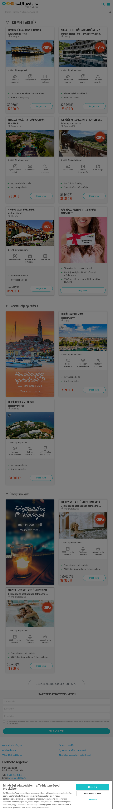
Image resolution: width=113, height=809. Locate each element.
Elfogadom (92, 787)
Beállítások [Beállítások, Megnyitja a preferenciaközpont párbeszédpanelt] (92, 800)
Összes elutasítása (92, 793)
